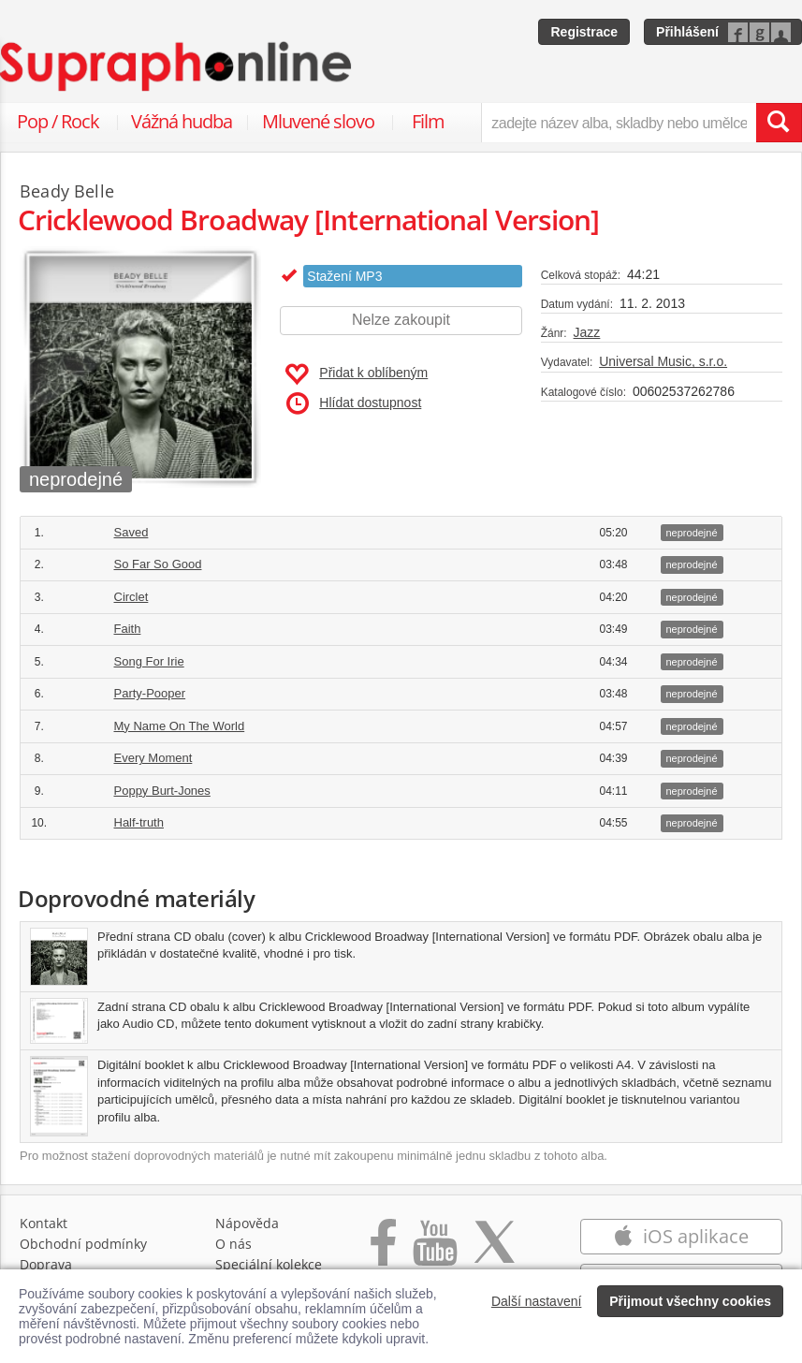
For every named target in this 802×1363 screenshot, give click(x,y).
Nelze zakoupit (401, 320)
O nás (233, 1244)
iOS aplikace (681, 1236)
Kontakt (43, 1223)
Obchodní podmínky (83, 1244)
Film (428, 121)
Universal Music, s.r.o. (663, 361)
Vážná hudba (181, 121)
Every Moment (153, 758)
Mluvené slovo (318, 121)
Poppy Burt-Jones (162, 791)
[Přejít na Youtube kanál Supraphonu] (434, 1252)
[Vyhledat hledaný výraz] (778, 122)
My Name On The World (179, 726)
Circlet (131, 597)
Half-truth (139, 822)
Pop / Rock (58, 121)
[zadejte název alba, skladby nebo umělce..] (618, 122)
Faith (127, 629)
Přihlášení (687, 31)
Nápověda (247, 1223)
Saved (131, 532)
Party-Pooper (150, 693)
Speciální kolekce (268, 1264)
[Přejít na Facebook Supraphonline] (383, 1252)
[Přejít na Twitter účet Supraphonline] (494, 1252)
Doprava (46, 1264)
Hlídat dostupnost (353, 403)
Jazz (587, 332)
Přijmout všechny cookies (690, 1301)
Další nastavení (536, 1301)
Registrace (584, 31)
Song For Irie (149, 661)
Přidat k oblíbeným (356, 374)
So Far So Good (158, 564)
